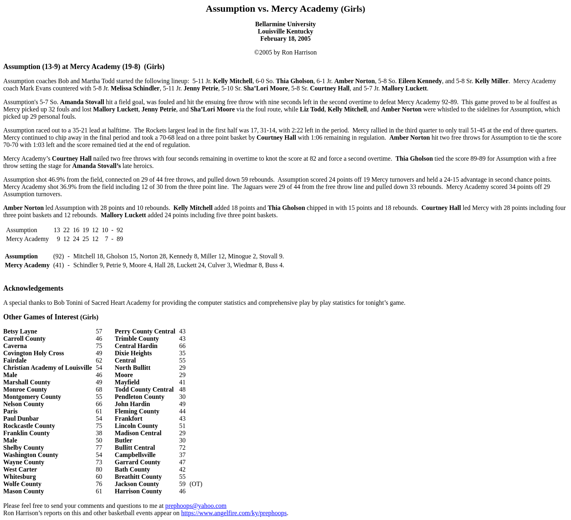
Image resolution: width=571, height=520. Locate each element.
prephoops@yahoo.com (196, 505)
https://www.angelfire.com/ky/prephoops (234, 513)
